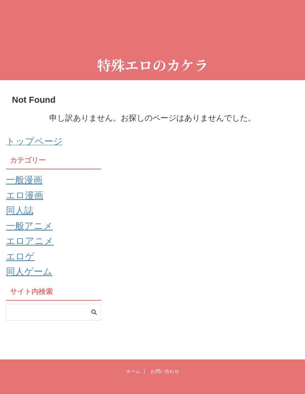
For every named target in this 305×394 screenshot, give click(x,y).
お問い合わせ (165, 370)
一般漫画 (26, 180)
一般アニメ (31, 230)
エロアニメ (32, 248)
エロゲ (21, 264)
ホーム (133, 370)
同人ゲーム (31, 281)
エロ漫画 (26, 197)
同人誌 (21, 214)
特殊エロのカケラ (152, 65)
